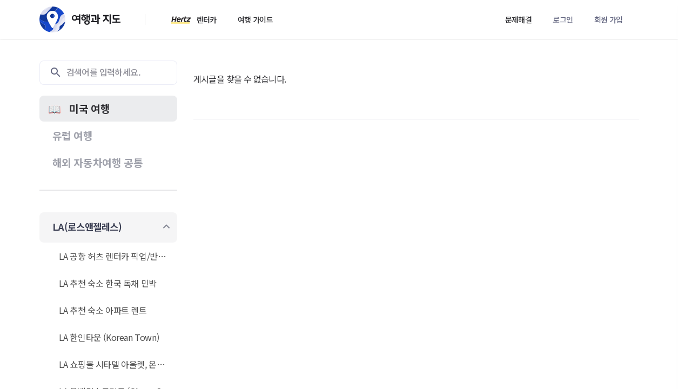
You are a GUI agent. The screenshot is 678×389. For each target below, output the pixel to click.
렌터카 (207, 19)
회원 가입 (608, 19)
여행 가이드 (255, 19)
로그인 (563, 19)
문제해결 (518, 19)
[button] (108, 109)
